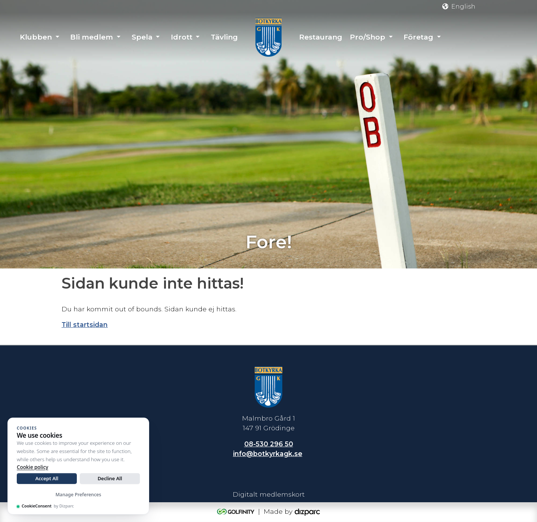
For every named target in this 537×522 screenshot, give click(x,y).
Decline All (110, 478)
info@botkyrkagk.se (267, 453)
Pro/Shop (367, 37)
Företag (418, 37)
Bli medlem (91, 37)
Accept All (47, 478)
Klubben (36, 37)
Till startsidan (85, 324)
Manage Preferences (78, 494)
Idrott (181, 37)
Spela (142, 37)
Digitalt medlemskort (269, 494)
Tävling (224, 37)
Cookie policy (32, 467)
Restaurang (320, 37)
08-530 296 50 (268, 444)
